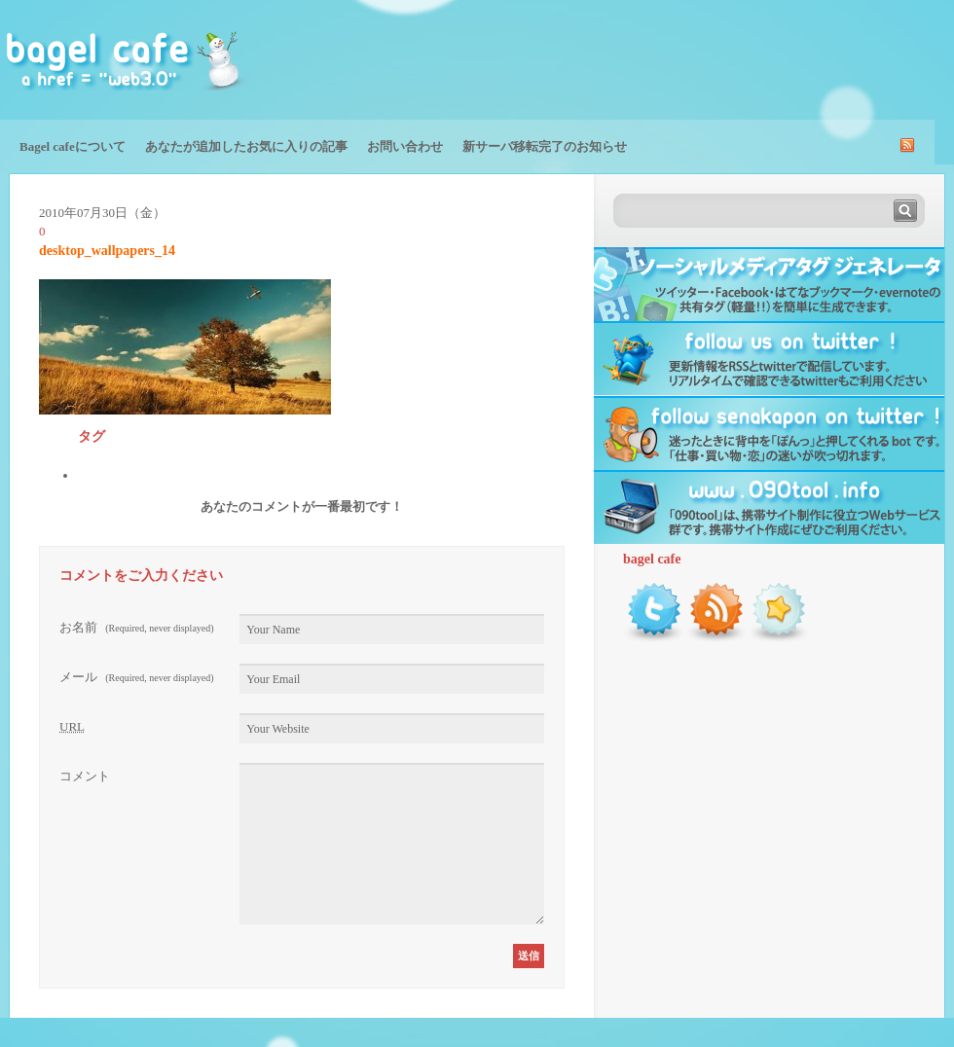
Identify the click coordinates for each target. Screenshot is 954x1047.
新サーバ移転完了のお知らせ (544, 146)
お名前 (136, 627)
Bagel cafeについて (72, 146)
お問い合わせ (405, 146)
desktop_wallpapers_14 (107, 250)
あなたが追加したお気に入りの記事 (246, 146)
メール (136, 676)
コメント (84, 776)
